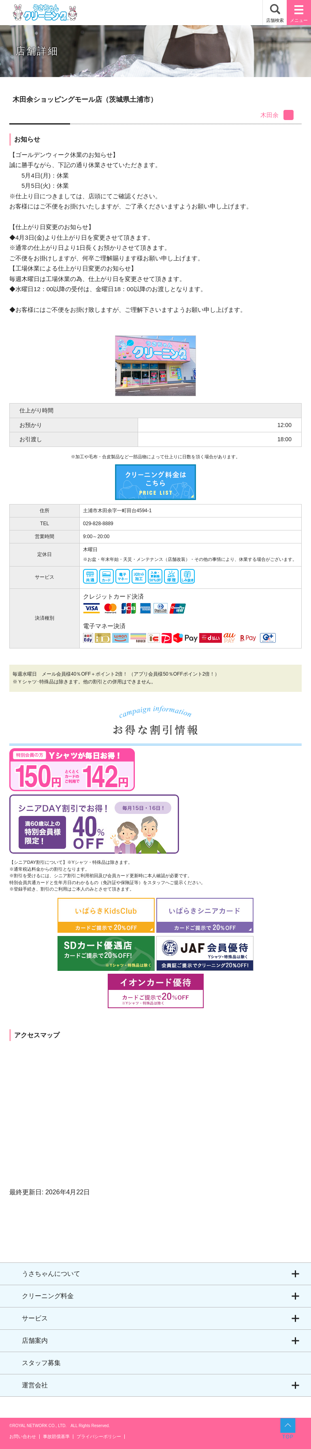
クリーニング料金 (48, 1295)
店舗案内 (35, 1340)
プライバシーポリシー (99, 1436)
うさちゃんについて (51, 1273)
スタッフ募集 (41, 1362)
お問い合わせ (22, 1436)
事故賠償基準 (56, 1436)
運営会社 (35, 1385)
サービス (35, 1318)
